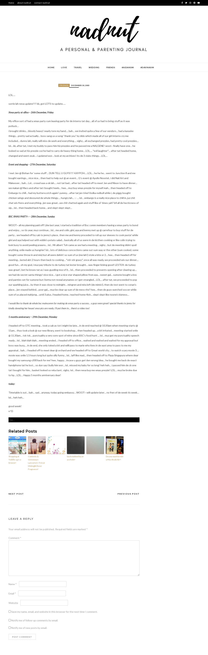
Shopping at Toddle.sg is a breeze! (14, 459)
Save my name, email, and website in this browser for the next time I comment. (54, 611)
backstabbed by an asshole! (75, 458)
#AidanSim (128, 67)
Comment (14, 537)
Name (12, 584)
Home (11, 3)
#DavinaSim (147, 67)
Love (64, 67)
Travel (78, 67)
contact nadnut (42, 3)
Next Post (16, 493)
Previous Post (128, 493)
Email (12, 593)
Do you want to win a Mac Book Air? (114, 458)
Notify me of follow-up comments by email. (34, 620)
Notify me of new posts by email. (29, 627)
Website (13, 602)
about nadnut (24, 3)
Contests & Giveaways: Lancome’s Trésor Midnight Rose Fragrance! (36, 462)
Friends (110, 67)
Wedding (94, 67)
